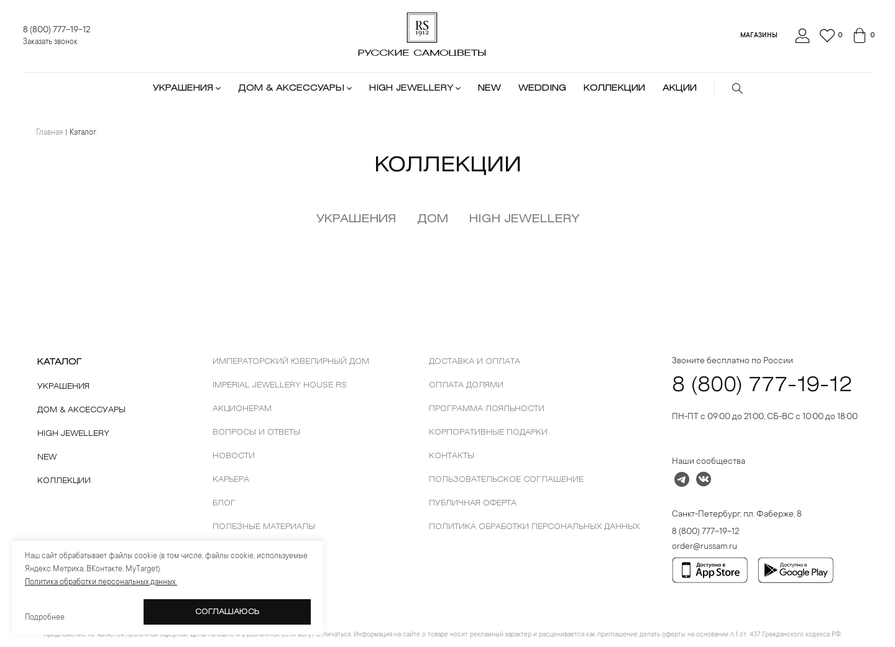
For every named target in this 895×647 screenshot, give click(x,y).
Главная (49, 133)
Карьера (231, 479)
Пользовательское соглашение (506, 479)
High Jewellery (73, 433)
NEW (489, 88)
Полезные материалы (264, 526)
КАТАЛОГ (59, 362)
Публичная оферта (472, 503)
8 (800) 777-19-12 (56, 30)
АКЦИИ (680, 88)
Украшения (356, 219)
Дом (432, 219)
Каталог (83, 133)
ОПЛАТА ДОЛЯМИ (466, 385)
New (47, 457)
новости (234, 456)
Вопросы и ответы (256, 432)
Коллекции (64, 480)
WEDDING (542, 88)
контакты (451, 456)
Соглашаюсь (227, 612)
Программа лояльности (486, 408)
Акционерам (242, 408)
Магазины (759, 36)
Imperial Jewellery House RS (280, 385)
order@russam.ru (704, 547)
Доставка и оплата (474, 361)
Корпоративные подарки (488, 432)
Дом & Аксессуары (81, 410)
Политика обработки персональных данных (534, 526)
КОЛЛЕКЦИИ (614, 88)
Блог (224, 503)
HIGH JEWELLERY (524, 219)
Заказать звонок (50, 42)
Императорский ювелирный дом (291, 361)
